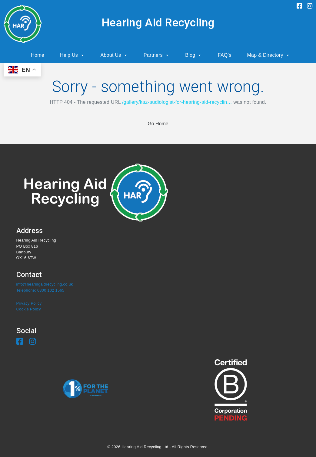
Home (37, 55)
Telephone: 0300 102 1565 (40, 290)
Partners (156, 55)
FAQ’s (224, 55)
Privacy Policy (29, 303)
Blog (193, 55)
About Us (114, 55)
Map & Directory (268, 55)
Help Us (72, 55)
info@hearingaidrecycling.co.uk (44, 284)
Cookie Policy (28, 309)
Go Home (158, 123)
